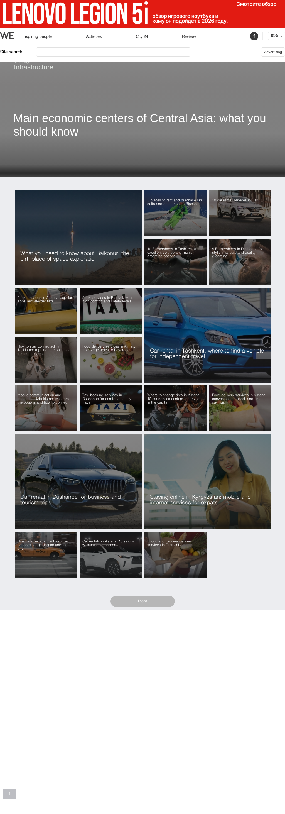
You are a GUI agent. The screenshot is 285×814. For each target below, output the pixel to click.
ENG (274, 36)
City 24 (142, 37)
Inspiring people (37, 37)
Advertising (273, 52)
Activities (94, 37)
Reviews (189, 37)
